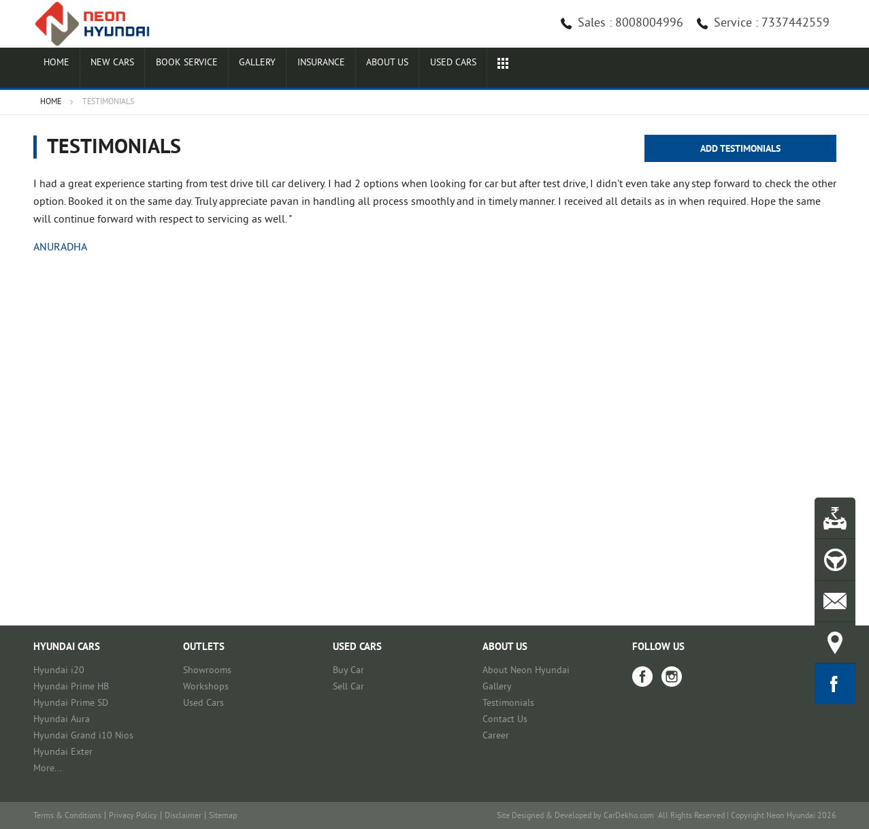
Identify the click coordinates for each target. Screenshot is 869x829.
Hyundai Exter (63, 752)
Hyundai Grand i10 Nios (83, 736)
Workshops (206, 687)
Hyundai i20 (58, 671)
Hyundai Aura (61, 720)
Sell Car (348, 687)
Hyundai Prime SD (70, 703)
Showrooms (207, 671)
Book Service (235, 69)
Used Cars (203, 703)
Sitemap (223, 816)
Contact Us (504, 720)
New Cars (140, 69)
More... (47, 769)
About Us (497, 69)
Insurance (410, 69)
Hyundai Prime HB (71, 687)
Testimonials (508, 703)
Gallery (327, 69)
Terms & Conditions (67, 816)
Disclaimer (183, 816)
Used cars (583, 69)
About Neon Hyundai (526, 671)
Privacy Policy (133, 816)
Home (65, 69)
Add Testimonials (740, 149)
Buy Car (348, 671)
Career (495, 736)
